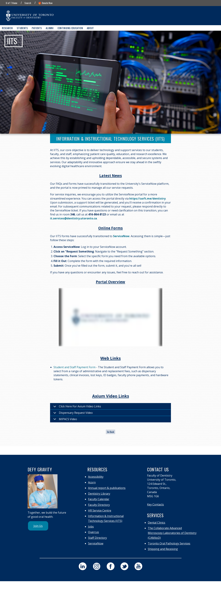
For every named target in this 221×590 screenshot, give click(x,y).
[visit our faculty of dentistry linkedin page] (83, 566)
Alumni (50, 28)
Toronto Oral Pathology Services (169, 543)
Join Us (38, 526)
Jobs (91, 526)
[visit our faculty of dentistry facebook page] (110, 566)
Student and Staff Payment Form (74, 367)
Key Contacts (155, 504)
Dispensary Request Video (72, 413)
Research (7, 28)
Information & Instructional (106, 516)
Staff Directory (97, 538)
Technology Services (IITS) (105, 521)
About (90, 28)
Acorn (92, 482)
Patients (37, 28)
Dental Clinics (156, 522)
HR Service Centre (99, 510)
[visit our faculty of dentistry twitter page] (124, 566)
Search (28, 3)
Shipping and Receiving (163, 549)
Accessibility (95, 477)
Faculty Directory (99, 505)
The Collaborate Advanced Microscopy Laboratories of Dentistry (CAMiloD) (172, 533)
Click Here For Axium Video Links (76, 407)
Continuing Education (70, 28)
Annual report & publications (107, 488)
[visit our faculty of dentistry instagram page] (96, 566)
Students (22, 28)
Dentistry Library (99, 493)
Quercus (93, 532)
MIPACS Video (64, 419)
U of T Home (11, 3)
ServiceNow (95, 543)
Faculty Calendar (98, 499)
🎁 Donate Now (45, 3)
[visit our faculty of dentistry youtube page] (138, 566)
